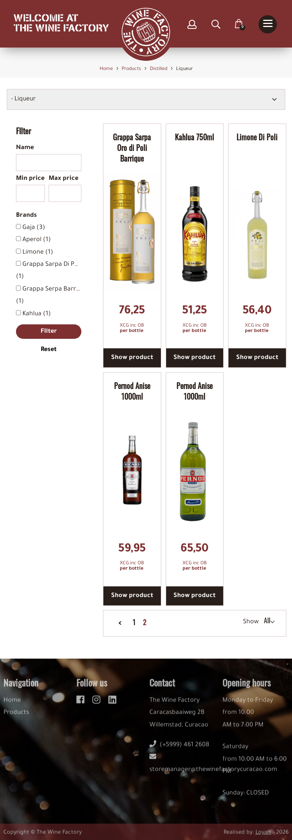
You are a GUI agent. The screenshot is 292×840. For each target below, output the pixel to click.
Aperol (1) (36, 240)
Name (25, 147)
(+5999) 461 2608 (179, 749)
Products (16, 717)
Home (12, 705)
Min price (30, 178)
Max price (63, 178)
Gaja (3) (33, 227)
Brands (26, 215)
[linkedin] (112, 703)
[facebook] (81, 703)
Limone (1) (37, 252)
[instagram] (97, 703)
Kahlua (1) (36, 314)
